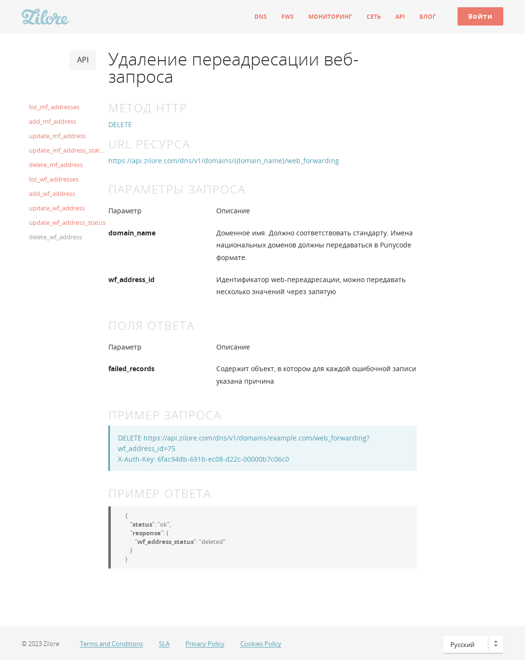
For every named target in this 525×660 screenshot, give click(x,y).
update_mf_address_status (67, 150)
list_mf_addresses (54, 107)
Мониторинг (330, 17)
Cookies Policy (260, 644)
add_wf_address (52, 193)
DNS (260, 17)
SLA (164, 644)
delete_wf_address (55, 237)
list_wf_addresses (54, 179)
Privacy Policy (204, 644)
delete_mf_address (56, 164)
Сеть (374, 17)
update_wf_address (57, 208)
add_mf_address (52, 121)
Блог (428, 17)
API (400, 17)
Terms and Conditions (111, 644)
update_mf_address (57, 135)
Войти (480, 16)
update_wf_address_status (67, 222)
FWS (287, 17)
